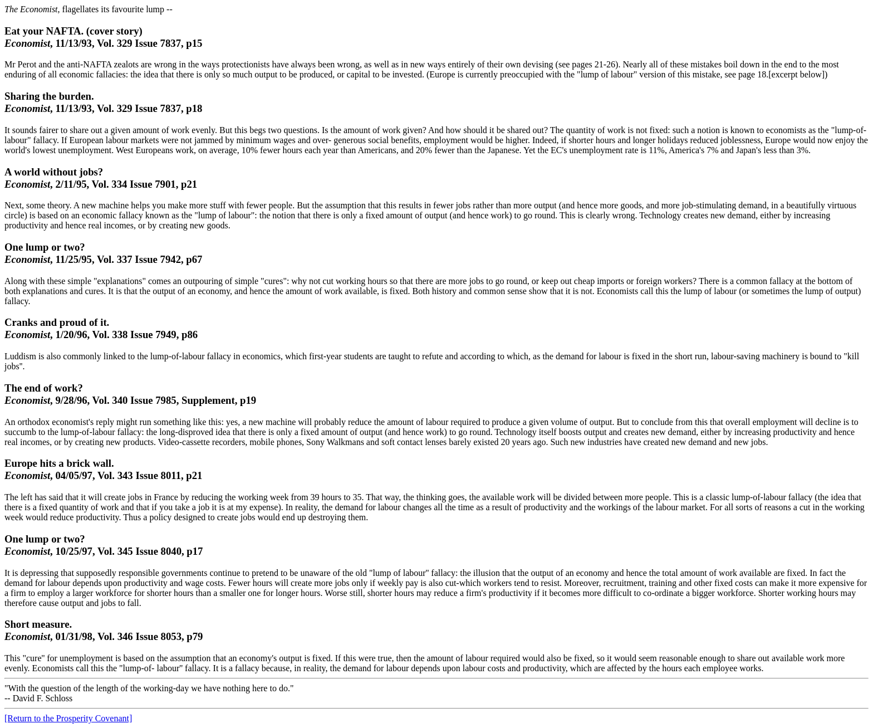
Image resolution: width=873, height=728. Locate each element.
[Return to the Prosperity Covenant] (68, 718)
